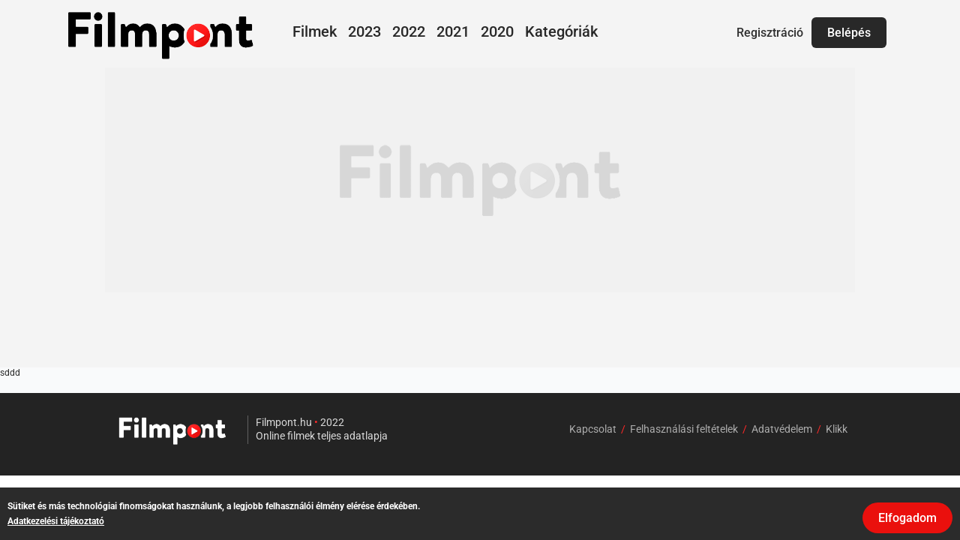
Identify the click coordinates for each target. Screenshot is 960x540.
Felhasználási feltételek (684, 429)
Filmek (314, 31)
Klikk (837, 429)
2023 (364, 31)
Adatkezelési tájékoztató (56, 521)
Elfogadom (907, 518)
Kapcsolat (592, 429)
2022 (408, 31)
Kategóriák (561, 31)
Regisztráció (769, 33)
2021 (453, 31)
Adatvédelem (782, 429)
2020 (497, 31)
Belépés (849, 33)
